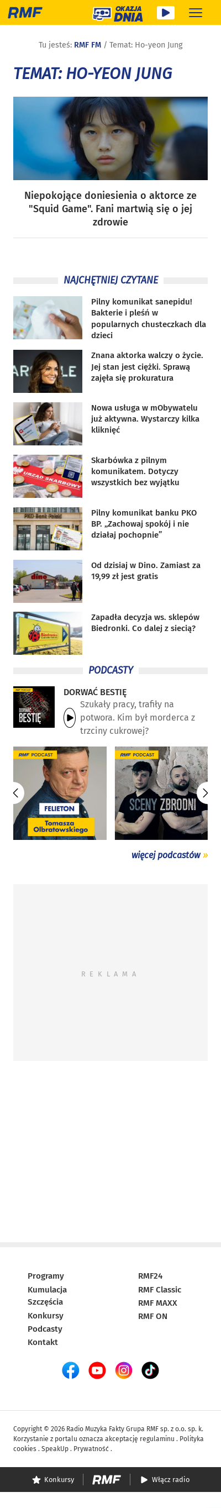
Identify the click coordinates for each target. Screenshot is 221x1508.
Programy (46, 1276)
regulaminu (157, 1439)
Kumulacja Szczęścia (47, 1296)
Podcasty (45, 1329)
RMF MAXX (157, 1303)
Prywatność (91, 1449)
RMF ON (152, 1316)
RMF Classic (159, 1290)
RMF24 (150, 1276)
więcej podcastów (165, 855)
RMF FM (87, 45)
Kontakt (43, 1342)
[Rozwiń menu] (195, 12)
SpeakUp (55, 1449)
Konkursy (46, 1316)
